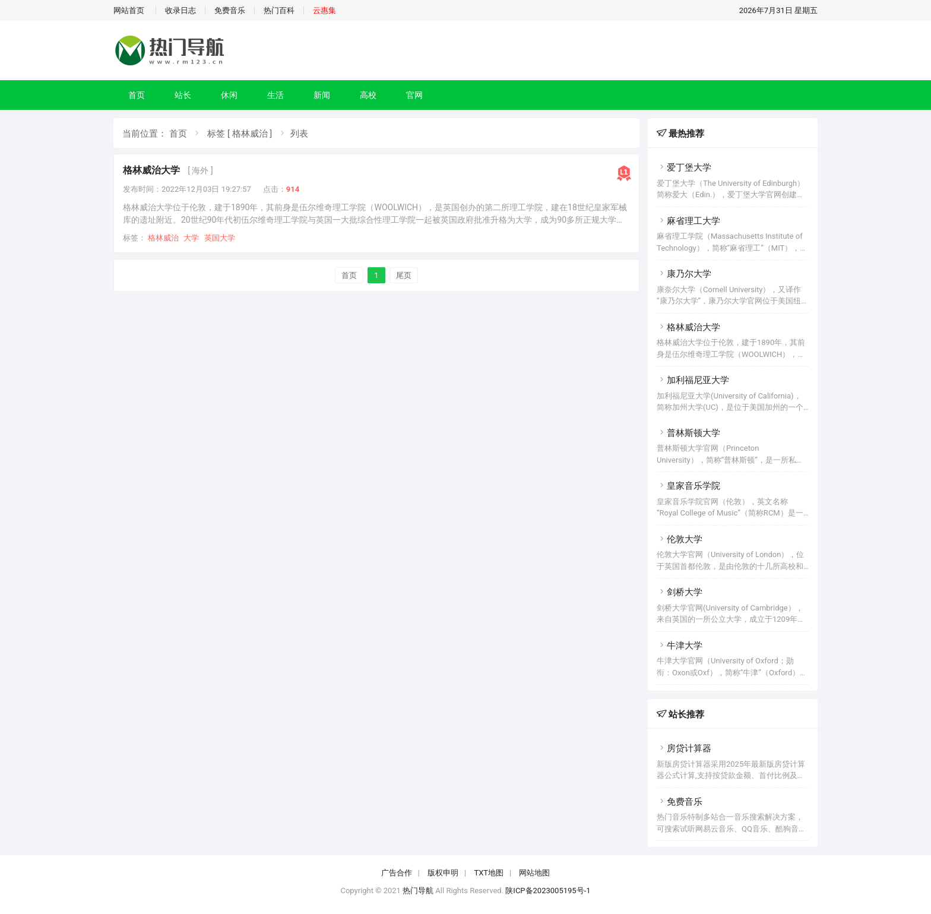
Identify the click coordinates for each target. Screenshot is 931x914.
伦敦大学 (679, 539)
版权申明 (443, 872)
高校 (368, 95)
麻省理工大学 (688, 221)
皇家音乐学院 (688, 485)
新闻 (322, 95)
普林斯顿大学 (688, 433)
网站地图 (534, 872)
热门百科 (279, 10)
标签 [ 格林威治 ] (239, 133)
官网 (414, 95)
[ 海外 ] (200, 170)
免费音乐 (229, 10)
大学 (191, 237)
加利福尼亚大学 (693, 380)
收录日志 (180, 10)
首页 (136, 95)
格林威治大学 (151, 170)
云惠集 (324, 10)
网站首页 (128, 10)
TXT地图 (489, 872)
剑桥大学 (679, 592)
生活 (275, 95)
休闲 (229, 95)
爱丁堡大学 (684, 167)
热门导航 (418, 890)
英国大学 (219, 237)
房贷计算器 (684, 748)
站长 (183, 95)
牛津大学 (679, 645)
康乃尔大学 (684, 273)
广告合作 (396, 872)
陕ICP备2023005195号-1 (547, 890)
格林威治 (163, 237)
